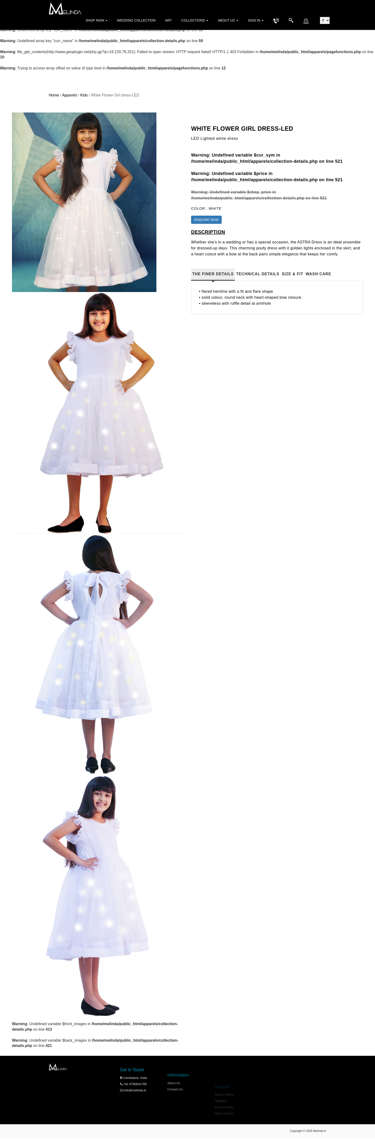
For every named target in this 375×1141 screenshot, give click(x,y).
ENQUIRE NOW (206, 220)
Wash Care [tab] (318, 274)
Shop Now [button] (96, 20)
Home (54, 95)
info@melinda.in (133, 1105)
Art (168, 20)
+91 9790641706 (133, 1099)
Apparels (69, 95)
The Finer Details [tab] (213, 274)
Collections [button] (194, 20)
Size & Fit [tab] (292, 274)
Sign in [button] (256, 20)
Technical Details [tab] (257, 274)
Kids (84, 95)
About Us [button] (228, 20)
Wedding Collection (136, 20)
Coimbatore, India (133, 1092)
